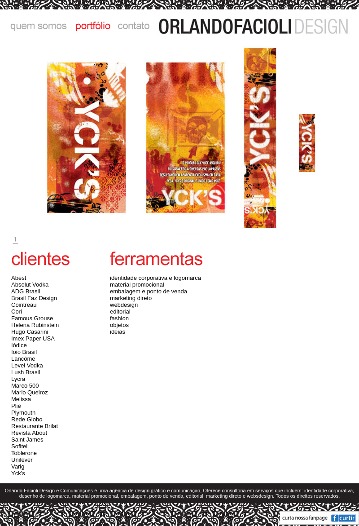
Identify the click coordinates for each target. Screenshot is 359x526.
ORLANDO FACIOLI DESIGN (257, 25)
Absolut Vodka (29, 284)
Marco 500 (25, 385)
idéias (117, 331)
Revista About (29, 432)
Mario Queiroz (29, 392)
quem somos (35, 25)
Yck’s (18, 473)
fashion (119, 318)
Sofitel (19, 446)
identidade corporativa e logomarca (155, 277)
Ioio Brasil (24, 352)
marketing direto (131, 298)
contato (134, 25)
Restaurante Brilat (34, 426)
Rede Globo (26, 419)
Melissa (21, 399)
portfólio (91, 25)
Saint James (27, 439)
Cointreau (23, 304)
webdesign (124, 304)
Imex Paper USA (33, 338)
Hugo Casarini (29, 331)
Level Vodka (27, 365)
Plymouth (23, 412)
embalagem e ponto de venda (148, 291)
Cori (16, 311)
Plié (16, 405)
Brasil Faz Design (34, 298)
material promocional (137, 284)
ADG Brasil (25, 291)
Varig (17, 466)
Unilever (22, 459)
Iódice (19, 345)
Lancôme (23, 358)
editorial (120, 311)
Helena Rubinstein (35, 325)
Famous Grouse (32, 318)
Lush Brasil (25, 372)
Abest (18, 277)
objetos (119, 325)
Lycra (18, 379)
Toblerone (24, 453)
